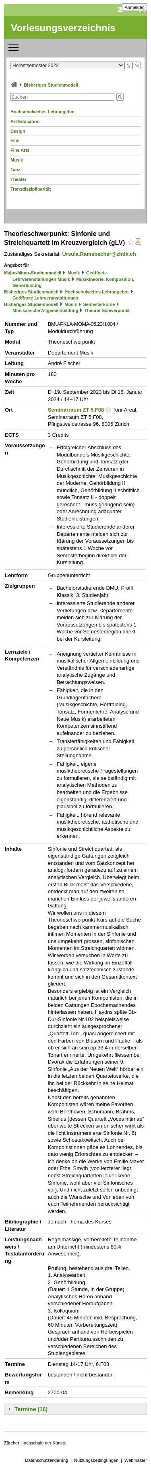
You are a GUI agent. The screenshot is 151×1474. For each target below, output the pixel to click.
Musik (16, 159)
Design (17, 131)
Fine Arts (19, 150)
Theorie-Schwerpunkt (107, 310)
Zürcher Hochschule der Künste (35, 1442)
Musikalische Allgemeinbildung (45, 310)
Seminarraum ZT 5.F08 (76, 410)
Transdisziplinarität (30, 189)
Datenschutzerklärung (46, 1460)
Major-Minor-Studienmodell (32, 272)
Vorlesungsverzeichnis (63, 27)
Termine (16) (31, 1409)
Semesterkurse (99, 304)
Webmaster (135, 1460)
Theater (18, 179)
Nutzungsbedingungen (96, 1460)
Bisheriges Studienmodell (51, 85)
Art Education (24, 121)
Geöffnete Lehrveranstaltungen (45, 297)
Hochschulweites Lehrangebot (42, 111)
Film (15, 140)
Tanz (15, 169)
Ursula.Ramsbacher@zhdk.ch (99, 254)
